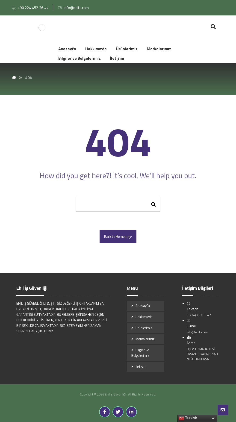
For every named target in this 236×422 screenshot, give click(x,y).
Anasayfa (143, 305)
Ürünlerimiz (144, 328)
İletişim (141, 366)
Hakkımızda (144, 316)
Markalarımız (145, 339)
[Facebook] (104, 411)
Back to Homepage (118, 236)
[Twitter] (118, 411)
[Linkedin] (131, 411)
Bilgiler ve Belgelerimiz (140, 352)
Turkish (188, 418)
